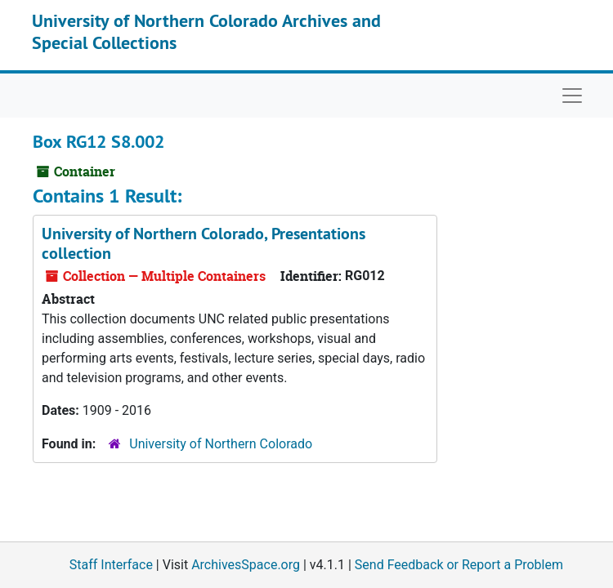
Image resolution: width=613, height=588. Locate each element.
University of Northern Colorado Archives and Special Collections (206, 31)
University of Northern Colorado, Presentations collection (203, 243)
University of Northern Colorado (220, 444)
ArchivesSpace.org (245, 564)
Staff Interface (111, 564)
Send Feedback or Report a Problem (459, 564)
